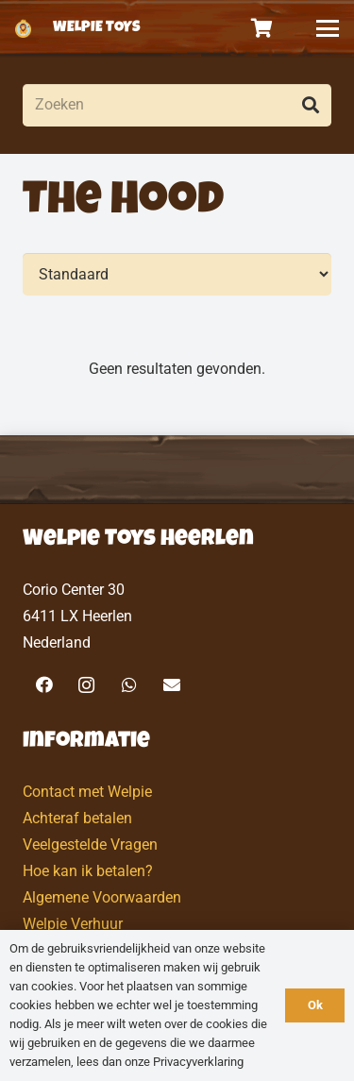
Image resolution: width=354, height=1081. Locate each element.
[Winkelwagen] (262, 28)
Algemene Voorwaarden (102, 897)
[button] (327, 28)
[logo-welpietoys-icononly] (23, 28)
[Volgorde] (177, 274)
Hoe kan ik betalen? (88, 871)
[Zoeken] (177, 105)
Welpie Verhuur (73, 924)
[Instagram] (86, 685)
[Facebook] (44, 685)
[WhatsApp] (129, 685)
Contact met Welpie (87, 792)
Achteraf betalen (77, 818)
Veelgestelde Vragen (90, 844)
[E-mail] (171, 685)
